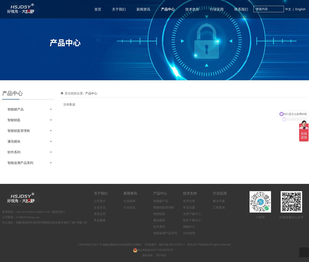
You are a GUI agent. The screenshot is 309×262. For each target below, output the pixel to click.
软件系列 (14, 152)
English (300, 9)
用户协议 (161, 255)
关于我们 (119, 9)
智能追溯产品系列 (20, 163)
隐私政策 (147, 255)
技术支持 (192, 9)
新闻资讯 (143, 9)
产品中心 (168, 9)
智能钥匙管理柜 (19, 130)
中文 (288, 9)
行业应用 (217, 9)
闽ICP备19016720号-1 (172, 244)
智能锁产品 (16, 109)
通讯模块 (14, 141)
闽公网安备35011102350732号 (153, 250)
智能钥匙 (14, 120)
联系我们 (241, 9)
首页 (97, 9)
